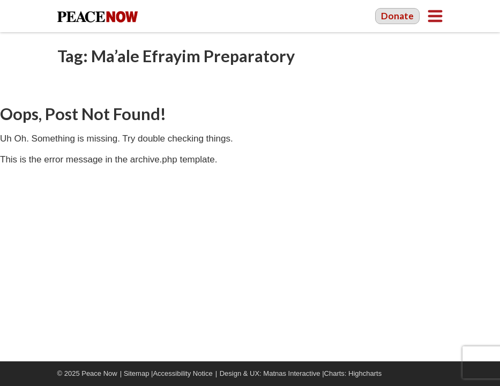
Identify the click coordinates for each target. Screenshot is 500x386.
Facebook (405, 373)
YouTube (421, 373)
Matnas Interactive (291, 373)
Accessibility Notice (182, 373)
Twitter (437, 373)
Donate (397, 15)
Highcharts (365, 373)
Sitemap (137, 373)
